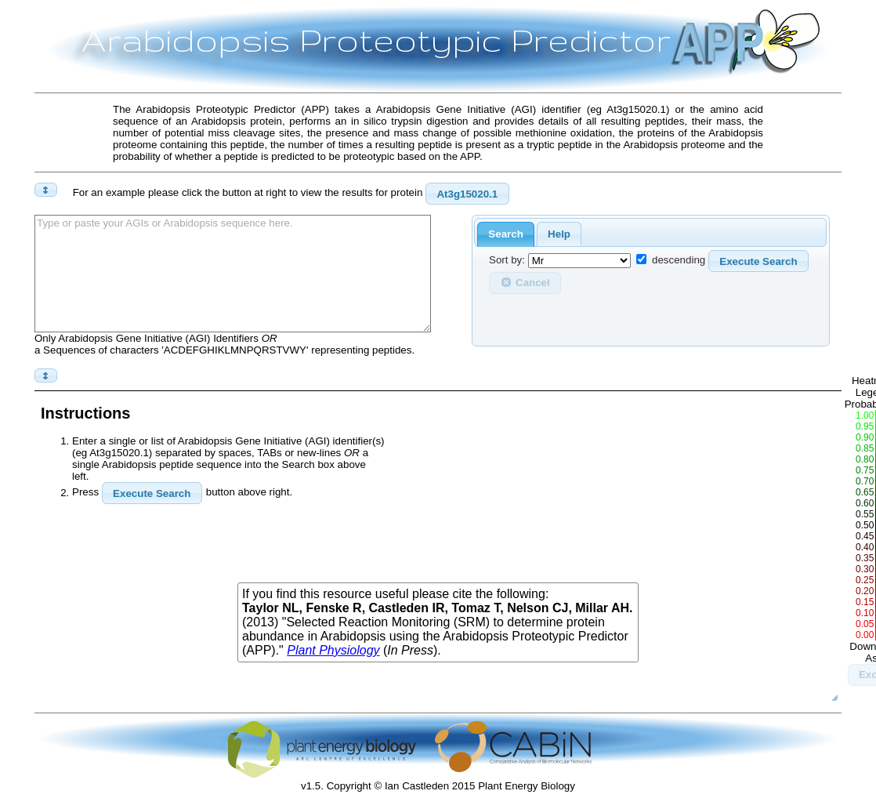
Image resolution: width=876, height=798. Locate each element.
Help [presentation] (559, 234)
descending (678, 261)
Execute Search (758, 261)
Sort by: (507, 261)
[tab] (505, 235)
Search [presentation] (505, 234)
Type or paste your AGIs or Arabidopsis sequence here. (232, 273)
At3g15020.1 (467, 194)
